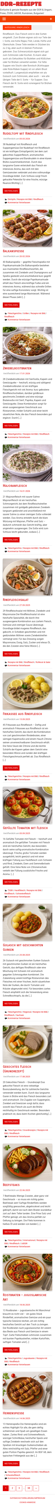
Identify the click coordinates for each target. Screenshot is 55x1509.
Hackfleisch (20, 890)
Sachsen (20, 1015)
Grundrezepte (29, 1130)
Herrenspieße (13, 1413)
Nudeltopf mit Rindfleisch (23, 133)
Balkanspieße (13, 251)
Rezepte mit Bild (24, 199)
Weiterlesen (11, 191)
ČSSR (10, 890)
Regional (27, 1012)
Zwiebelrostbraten (17, 368)
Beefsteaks (11, 1185)
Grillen (26, 313)
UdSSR (24, 1243)
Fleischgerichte (14, 313)
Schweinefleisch (23, 893)
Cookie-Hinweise (27, 1502)
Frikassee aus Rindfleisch (22, 714)
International (29, 1240)
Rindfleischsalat (15, 600)
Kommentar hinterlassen (19, 202)
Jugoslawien (29, 1358)
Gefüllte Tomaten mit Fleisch (25, 828)
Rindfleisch (38, 199)
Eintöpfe (11, 199)
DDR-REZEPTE (21, 4)
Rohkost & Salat (43, 662)
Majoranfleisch (15, 486)
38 (28, 1488)
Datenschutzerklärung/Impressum (27, 1498)
